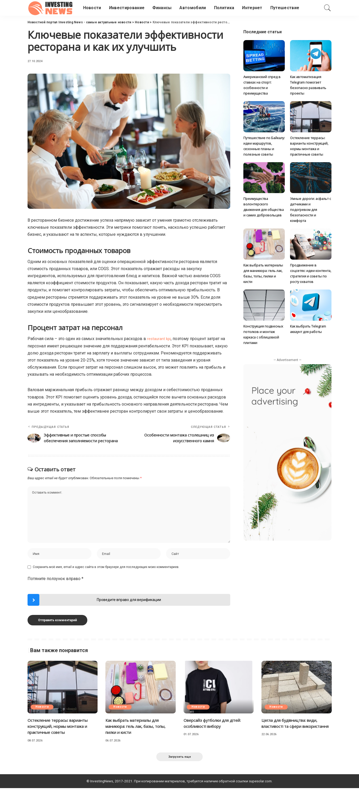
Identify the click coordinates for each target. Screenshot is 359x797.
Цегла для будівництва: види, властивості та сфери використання (292, 734)
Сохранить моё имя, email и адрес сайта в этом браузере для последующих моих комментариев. (106, 575)
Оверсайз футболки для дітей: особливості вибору (214, 731)
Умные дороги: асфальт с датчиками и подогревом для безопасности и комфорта (310, 210)
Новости (42, 715)
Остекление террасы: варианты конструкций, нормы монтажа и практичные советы (61, 734)
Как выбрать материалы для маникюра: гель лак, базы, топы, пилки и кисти (138, 734)
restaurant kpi (159, 338)
